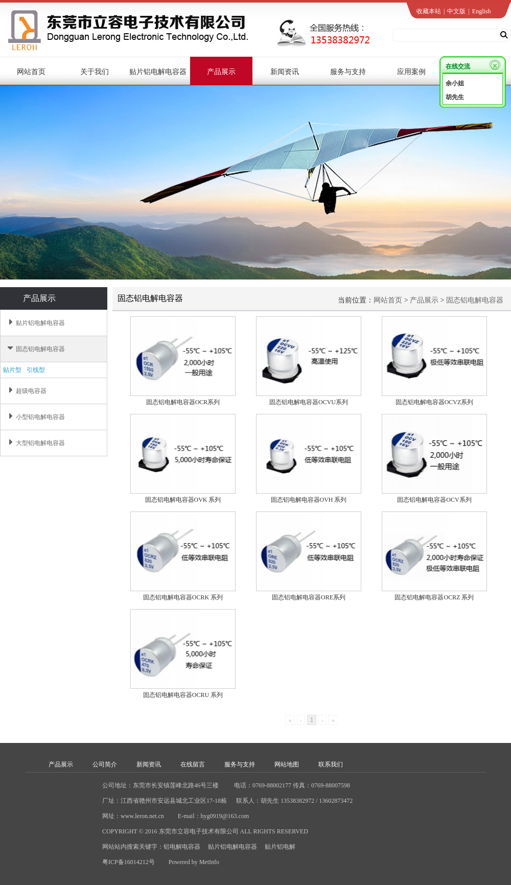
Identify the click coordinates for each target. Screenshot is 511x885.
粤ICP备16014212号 (128, 862)
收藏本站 (428, 11)
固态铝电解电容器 (474, 300)
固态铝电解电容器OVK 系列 (183, 499)
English (481, 11)
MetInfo (209, 862)
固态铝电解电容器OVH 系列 (309, 499)
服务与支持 (239, 764)
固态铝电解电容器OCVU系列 (308, 402)
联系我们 (330, 764)
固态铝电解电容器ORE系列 (308, 597)
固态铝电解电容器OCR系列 (183, 402)
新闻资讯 (148, 764)
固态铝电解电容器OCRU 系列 (183, 694)
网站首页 (388, 300)
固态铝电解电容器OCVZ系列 (435, 402)
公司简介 (104, 764)
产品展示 (424, 300)
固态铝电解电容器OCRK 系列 (183, 597)
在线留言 (192, 764)
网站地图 (286, 764)
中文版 (456, 11)
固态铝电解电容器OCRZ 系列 (434, 597)
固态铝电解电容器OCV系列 (434, 499)
